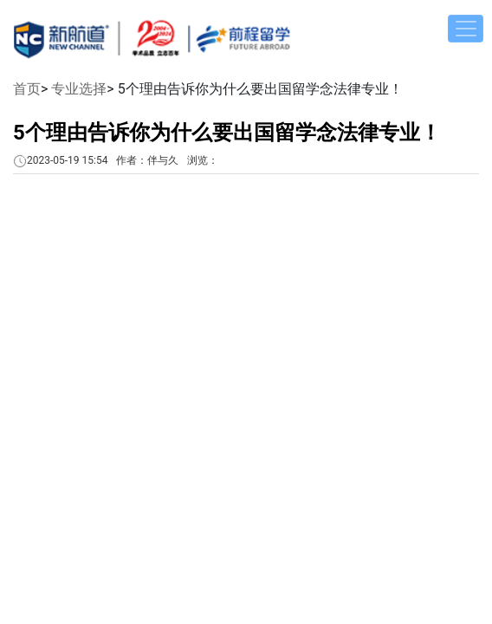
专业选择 (79, 89)
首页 (27, 89)
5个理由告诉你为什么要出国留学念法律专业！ (227, 132)
